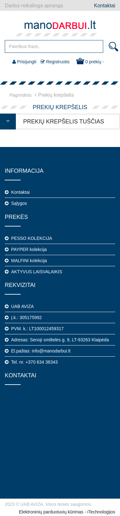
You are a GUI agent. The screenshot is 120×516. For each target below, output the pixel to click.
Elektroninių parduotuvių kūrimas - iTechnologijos (67, 511)
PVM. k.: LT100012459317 (37, 328)
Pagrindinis (20, 95)
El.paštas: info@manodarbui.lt (40, 350)
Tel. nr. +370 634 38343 (34, 362)
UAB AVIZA (22, 306)
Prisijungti (24, 61)
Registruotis (55, 61)
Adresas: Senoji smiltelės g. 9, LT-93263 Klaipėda (60, 339)
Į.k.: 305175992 (26, 317)
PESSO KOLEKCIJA (31, 238)
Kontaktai (104, 5)
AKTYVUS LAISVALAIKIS (36, 271)
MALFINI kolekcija (29, 260)
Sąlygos (19, 203)
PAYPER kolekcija (29, 249)
